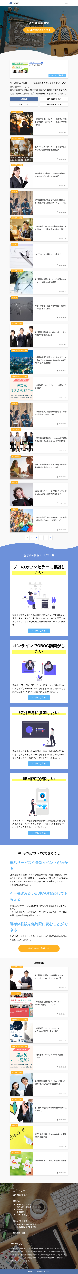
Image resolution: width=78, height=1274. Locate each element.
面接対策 (20, 1212)
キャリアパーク (32, 754)
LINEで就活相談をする (39, 30)
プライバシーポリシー (42, 1271)
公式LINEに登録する (39, 948)
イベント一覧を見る (57, 75)
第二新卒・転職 (19, 1233)
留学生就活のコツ (24, 1205)
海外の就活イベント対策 (26, 1227)
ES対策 (20, 1210)
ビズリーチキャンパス (28, 688)
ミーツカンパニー (20, 821)
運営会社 (30, 1271)
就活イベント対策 (20, 1221)
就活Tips (16, 1201)
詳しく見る (40, 631)
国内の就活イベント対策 (26, 1224)
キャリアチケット (26, 618)
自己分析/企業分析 (24, 1207)
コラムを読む (22, 1215)
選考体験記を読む (20, 1195)
